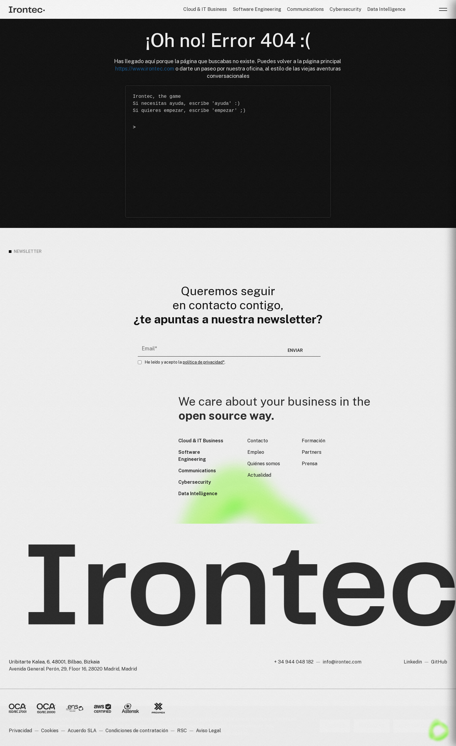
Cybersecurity (345, 9)
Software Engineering (257, 9)
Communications (305, 9)
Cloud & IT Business (205, 9)
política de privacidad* (203, 362)
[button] (443, 9)
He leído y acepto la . (185, 362)
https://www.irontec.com (144, 68)
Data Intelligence (386, 9)
